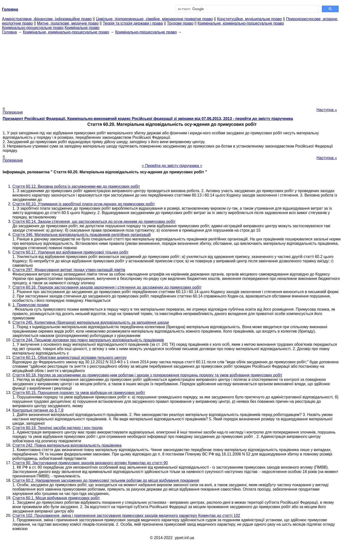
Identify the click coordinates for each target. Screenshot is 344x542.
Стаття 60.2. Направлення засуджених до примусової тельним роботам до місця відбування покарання (105, 480)
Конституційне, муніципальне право (249, 19)
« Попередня (13, 110)
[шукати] (246, 9)
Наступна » (326, 110)
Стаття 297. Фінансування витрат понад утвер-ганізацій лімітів (68, 270)
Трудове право (180, 23)
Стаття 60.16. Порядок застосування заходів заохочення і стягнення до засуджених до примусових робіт (106, 287)
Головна (9, 32)
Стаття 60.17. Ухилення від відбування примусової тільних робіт (70, 252)
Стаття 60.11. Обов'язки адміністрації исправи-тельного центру (69, 357)
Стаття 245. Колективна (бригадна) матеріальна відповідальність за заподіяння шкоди (90, 322)
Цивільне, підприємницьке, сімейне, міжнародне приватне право (154, 19)
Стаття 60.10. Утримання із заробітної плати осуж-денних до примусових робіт (83, 204)
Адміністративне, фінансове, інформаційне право (47, 19)
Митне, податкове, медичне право (68, 23)
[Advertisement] (172, 68)
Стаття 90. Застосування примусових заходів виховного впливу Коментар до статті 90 (90, 463)
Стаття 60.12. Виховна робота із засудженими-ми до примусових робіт (76, 186)
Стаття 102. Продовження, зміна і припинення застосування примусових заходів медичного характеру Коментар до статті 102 (126, 515)
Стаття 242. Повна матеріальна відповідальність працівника (67, 445)
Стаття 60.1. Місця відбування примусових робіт (56, 498)
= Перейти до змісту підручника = (172, 166)
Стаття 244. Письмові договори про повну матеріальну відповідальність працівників (88, 340)
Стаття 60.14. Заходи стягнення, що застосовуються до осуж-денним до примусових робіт (94, 221)
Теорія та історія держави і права (133, 23)
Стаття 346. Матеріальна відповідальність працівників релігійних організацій (81, 235)
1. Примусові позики (30, 305)
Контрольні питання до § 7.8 (37, 410)
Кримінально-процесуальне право (33, 28)
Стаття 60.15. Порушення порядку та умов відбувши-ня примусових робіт (78, 393)
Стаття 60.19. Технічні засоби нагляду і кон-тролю (57, 428)
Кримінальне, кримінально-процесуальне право (241, 23)
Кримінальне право (82, 28)
